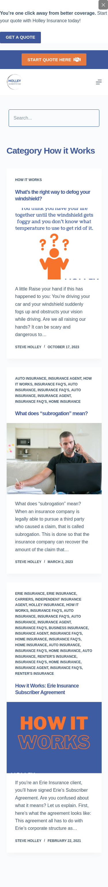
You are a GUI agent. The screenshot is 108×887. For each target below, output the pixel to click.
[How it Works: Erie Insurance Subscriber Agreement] (54, 738)
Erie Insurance (30, 594)
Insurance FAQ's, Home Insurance (48, 402)
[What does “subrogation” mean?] (54, 459)
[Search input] (54, 118)
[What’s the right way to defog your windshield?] (54, 243)
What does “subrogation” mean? (51, 413)
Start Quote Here (54, 59)
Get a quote (20, 37)
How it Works (28, 180)
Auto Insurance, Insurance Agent (48, 379)
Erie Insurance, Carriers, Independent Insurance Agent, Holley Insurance (48, 599)
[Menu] (99, 82)
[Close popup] (103, 5)
